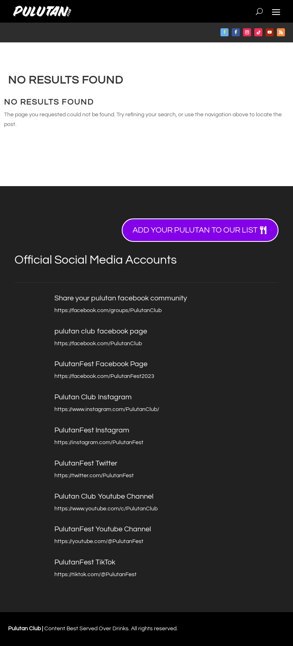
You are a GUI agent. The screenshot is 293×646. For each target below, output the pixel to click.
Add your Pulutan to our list (195, 230)
